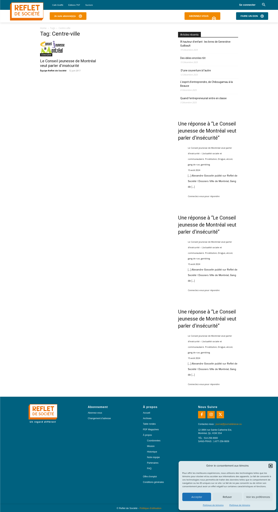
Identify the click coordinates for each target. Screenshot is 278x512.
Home (43, 28)
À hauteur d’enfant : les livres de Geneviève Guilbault (205, 43)
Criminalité (46, 54)
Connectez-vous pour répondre (204, 196)
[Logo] (26, 11)
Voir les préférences (258, 497)
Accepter (196, 497)
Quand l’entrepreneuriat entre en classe (203, 98)
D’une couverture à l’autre (195, 70)
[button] (270, 466)
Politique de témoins (213, 505)
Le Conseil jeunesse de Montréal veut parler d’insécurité (68, 63)
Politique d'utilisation (150, 508)
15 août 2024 (194, 170)
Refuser (227, 497)
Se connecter (247, 4)
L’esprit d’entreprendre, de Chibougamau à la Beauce (206, 83)
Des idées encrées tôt (192, 58)
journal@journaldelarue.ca (228, 424)
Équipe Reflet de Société (53, 70)
